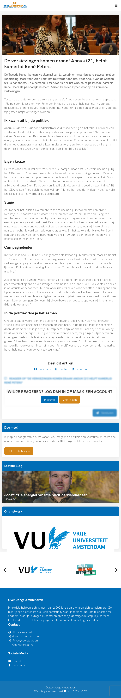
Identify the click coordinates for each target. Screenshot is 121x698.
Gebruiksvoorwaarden (26, 636)
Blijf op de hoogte (19, 451)
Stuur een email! (22, 632)
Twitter (61, 369)
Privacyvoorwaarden (25, 640)
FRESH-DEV (80, 691)
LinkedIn (79, 369)
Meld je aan (69, 399)
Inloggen (49, 399)
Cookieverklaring (22, 644)
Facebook (42, 369)
